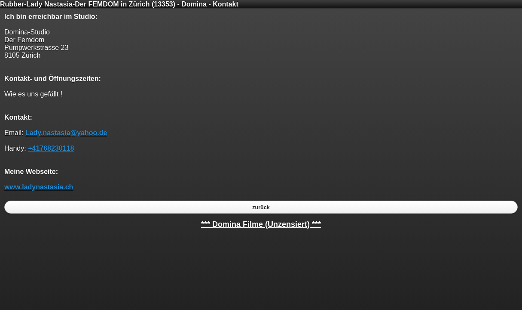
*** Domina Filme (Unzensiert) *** (261, 224)
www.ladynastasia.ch (38, 187)
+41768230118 (51, 148)
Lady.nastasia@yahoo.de (66, 132)
